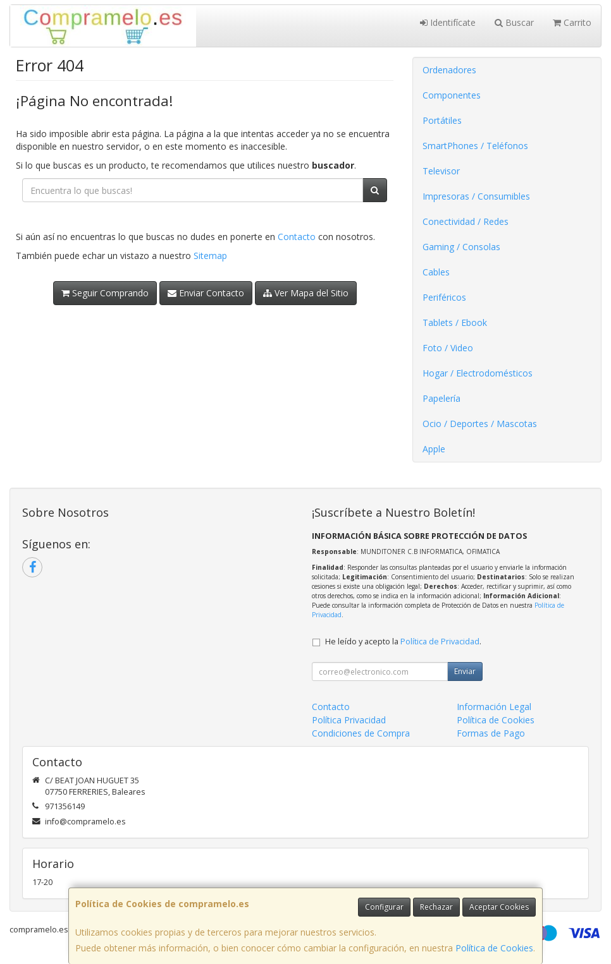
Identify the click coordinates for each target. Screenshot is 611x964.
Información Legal (494, 707)
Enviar (465, 671)
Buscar (514, 22)
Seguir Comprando (105, 293)
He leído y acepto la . (403, 641)
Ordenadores (449, 70)
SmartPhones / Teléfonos (475, 146)
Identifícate (448, 22)
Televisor (441, 171)
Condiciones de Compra (361, 733)
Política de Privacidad (439, 641)
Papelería (441, 398)
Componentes (452, 95)
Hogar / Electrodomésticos (478, 373)
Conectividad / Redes (466, 221)
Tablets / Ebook (455, 322)
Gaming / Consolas (461, 247)
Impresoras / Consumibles (476, 196)
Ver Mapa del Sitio (306, 293)
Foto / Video (448, 348)
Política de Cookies (494, 948)
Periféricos (444, 297)
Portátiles (442, 120)
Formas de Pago (491, 733)
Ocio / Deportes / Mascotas (480, 424)
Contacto (297, 237)
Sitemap (210, 256)
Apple (434, 449)
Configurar (384, 906)
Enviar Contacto (206, 293)
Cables (436, 272)
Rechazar (436, 906)
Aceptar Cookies (499, 906)
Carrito (572, 22)
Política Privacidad (349, 720)
